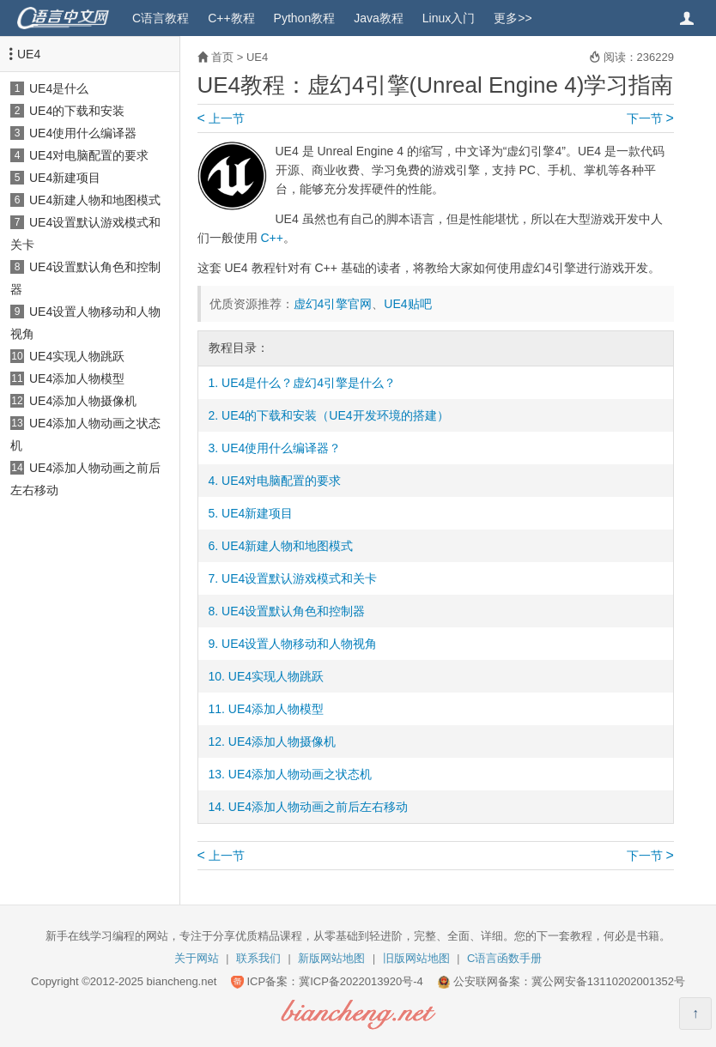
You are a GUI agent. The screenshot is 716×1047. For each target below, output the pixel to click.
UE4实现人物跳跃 (76, 356)
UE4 (28, 54)
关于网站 (196, 958)
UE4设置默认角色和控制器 (293, 611)
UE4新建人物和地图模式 (95, 200)
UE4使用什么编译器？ (281, 448)
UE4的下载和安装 (76, 111)
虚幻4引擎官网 (333, 304)
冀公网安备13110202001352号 (608, 981)
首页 (222, 57)
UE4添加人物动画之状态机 (300, 774)
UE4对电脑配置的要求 (89, 155)
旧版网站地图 (416, 958)
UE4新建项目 (64, 178)
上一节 (221, 118)
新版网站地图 (331, 958)
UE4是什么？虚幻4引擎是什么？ (308, 383)
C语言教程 (160, 18)
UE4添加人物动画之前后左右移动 (318, 807)
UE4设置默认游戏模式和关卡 (299, 578)
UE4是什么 (58, 88)
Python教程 (305, 18)
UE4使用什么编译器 (83, 133)
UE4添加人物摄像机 (83, 401)
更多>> (512, 18)
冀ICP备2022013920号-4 (361, 981)
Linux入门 (448, 18)
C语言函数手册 (504, 958)
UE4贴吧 (407, 304)
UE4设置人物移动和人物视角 (299, 644)
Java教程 (379, 18)
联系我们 (258, 958)
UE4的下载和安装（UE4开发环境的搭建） (334, 415)
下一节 (650, 118)
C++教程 (231, 18)
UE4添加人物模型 (76, 378)
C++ (271, 238)
